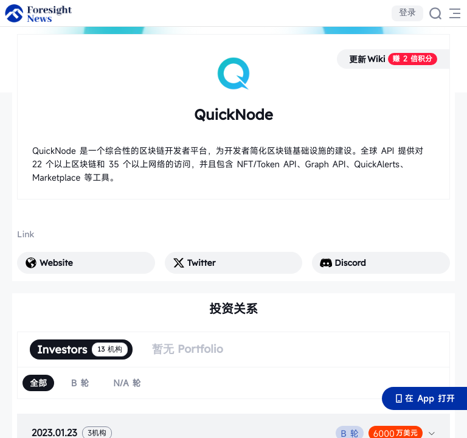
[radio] (38, 383)
